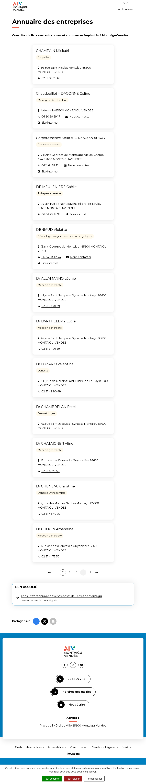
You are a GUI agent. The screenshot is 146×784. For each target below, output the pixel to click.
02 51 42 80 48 (51, 391)
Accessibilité (56, 747)
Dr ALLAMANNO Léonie (56, 278)
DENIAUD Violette (51, 230)
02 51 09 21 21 (71, 679)
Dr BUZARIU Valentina (54, 364)
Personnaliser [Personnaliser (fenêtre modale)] (94, 778)
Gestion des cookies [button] (28, 747)
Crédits (126, 747)
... (83, 572)
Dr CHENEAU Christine (55, 486)
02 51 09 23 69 (50, 78)
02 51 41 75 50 (50, 471)
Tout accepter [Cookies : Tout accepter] (52, 778)
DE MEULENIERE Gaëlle (56, 187)
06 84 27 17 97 (51, 214)
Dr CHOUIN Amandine (54, 529)
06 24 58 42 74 (51, 257)
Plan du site (78, 747)
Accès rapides (125, 6)
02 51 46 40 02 (51, 513)
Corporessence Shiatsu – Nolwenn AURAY (71, 138)
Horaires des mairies (71, 691)
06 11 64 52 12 (50, 165)
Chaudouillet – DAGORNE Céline (63, 93)
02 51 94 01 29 (50, 306)
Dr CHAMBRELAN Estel (56, 407)
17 (90, 572)
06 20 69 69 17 (50, 116)
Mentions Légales (103, 747)
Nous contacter (80, 116)
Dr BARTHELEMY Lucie (56, 321)
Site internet (50, 122)
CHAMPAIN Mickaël (52, 51)
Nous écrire (71, 704)
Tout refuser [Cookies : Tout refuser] (73, 778)
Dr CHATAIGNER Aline (54, 443)
